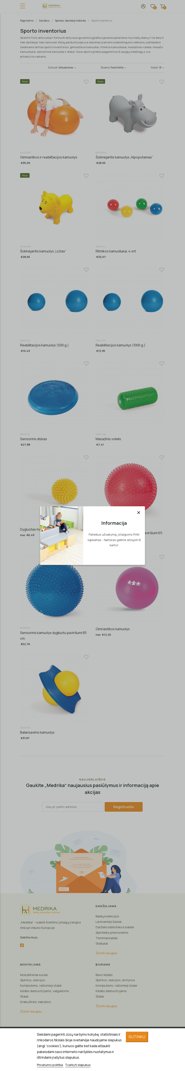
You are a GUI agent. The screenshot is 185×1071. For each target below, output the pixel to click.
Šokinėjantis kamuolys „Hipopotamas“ (124, 157)
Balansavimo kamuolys (37, 732)
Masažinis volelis (108, 439)
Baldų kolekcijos (107, 916)
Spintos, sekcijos (32, 980)
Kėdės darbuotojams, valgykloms (44, 991)
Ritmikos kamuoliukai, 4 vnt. (116, 251)
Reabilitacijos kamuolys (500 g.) (44, 345)
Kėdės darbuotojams (111, 991)
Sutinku (137, 1036)
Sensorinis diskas (33, 439)
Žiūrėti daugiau (106, 953)
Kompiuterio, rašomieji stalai (40, 985)
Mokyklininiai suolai (34, 975)
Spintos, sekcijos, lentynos (115, 980)
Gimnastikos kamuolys (113, 629)
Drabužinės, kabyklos (35, 1002)
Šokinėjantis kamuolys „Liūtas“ (43, 251)
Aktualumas (68, 67)
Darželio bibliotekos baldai (115, 927)
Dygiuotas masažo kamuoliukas (44, 529)
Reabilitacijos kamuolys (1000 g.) (120, 345)
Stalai (24, 996)
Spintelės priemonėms (112, 932)
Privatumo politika (50, 1065)
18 (162, 67)
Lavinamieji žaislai (108, 921)
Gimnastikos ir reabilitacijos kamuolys (48, 157)
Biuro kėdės (104, 975)
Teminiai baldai (106, 938)
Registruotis (123, 807)
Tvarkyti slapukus (78, 1065)
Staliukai (102, 943)
